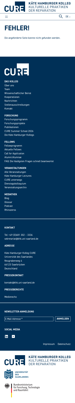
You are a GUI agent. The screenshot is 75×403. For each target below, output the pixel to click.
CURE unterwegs (13, 179)
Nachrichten (10, 100)
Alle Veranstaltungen (15, 172)
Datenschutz (64, 344)
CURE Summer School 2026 (18, 131)
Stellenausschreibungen (17, 104)
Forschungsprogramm (16, 119)
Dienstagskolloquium (15, 183)
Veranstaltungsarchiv (15, 187)
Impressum (49, 344)
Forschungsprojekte (14, 123)
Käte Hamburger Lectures (17, 175)
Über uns (9, 85)
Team (7, 89)
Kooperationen (11, 97)
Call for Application (14, 153)
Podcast (8, 206)
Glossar (8, 202)
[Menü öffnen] (6, 17)
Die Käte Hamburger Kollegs (19, 135)
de (67, 16)
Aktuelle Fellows (12, 149)
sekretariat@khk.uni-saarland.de (21, 238)
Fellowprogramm (13, 145)
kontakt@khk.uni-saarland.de (19, 282)
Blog (6, 198)
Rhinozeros (10, 210)
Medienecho (10, 297)
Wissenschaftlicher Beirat (17, 93)
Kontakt (8, 108)
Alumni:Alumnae (12, 157)
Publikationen (11, 127)
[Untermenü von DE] (70, 16)
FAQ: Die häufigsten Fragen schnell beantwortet (29, 161)
